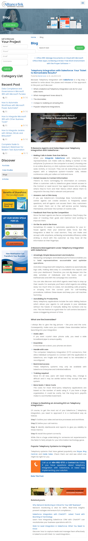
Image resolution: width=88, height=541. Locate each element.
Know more (10, 25)
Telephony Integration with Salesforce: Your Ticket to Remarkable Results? (58, 71)
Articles (5, 179)
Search (80, 48)
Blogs (5, 174)
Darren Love (42, 76)
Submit (7, 69)
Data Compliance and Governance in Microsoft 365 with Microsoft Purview (14, 91)
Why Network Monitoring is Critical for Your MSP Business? (57, 505)
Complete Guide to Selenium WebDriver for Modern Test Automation (13, 147)
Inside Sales (47, 454)
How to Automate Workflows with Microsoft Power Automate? (13, 105)
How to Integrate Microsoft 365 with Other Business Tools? (14, 119)
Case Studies (7, 170)
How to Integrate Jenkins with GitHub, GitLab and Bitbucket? (13, 133)
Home (33, 37)
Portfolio (5, 165)
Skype (79, 451)
